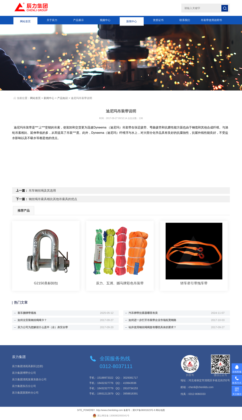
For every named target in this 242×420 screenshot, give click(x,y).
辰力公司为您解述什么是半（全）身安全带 (42, 327)
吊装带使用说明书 (211, 20)
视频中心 (105, 20)
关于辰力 (52, 20)
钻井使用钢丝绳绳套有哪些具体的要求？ (152, 327)
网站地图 (160, 410)
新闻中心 (131, 20)
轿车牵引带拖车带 (194, 283)
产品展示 (78, 20)
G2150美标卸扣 (46, 283)
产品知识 (62, 98)
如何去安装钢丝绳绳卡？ (32, 320)
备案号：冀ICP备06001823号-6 (139, 410)
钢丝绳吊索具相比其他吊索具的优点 (53, 199)
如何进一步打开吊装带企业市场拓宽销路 (152, 320)
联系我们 (184, 20)
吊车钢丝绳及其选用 (42, 190)
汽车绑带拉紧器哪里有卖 (143, 312)
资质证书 (158, 20)
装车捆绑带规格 (26, 312)
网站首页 (25, 20)
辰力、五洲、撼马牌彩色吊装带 (120, 283)
